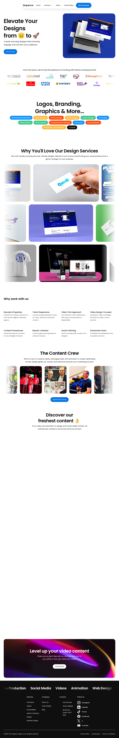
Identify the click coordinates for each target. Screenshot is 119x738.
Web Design (105, 688)
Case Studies (46, 706)
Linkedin (85, 707)
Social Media (43, 688)
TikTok (84, 712)
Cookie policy (95, 734)
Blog (43, 710)
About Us (45, 702)
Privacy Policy (85, 734)
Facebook (85, 716)
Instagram (86, 703)
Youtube (85, 725)
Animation (82, 688)
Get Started (67, 702)
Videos (64, 688)
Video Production (15, 688)
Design (29, 717)
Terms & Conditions (108, 734)
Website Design (32, 721)
